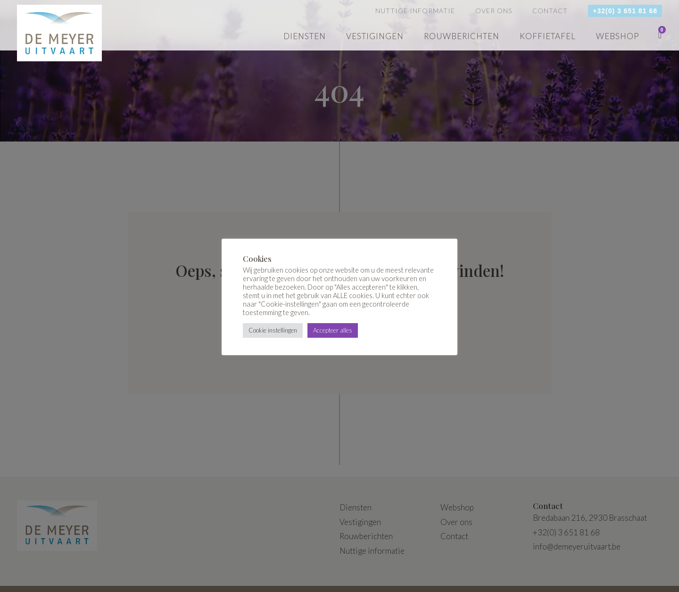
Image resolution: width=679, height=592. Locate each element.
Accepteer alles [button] (332, 330)
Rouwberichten (461, 36)
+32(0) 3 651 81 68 (625, 11)
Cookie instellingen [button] (272, 330)
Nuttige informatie (415, 11)
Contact (550, 11)
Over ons (493, 11)
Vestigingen (375, 36)
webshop (617, 36)
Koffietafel (548, 36)
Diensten (304, 36)
